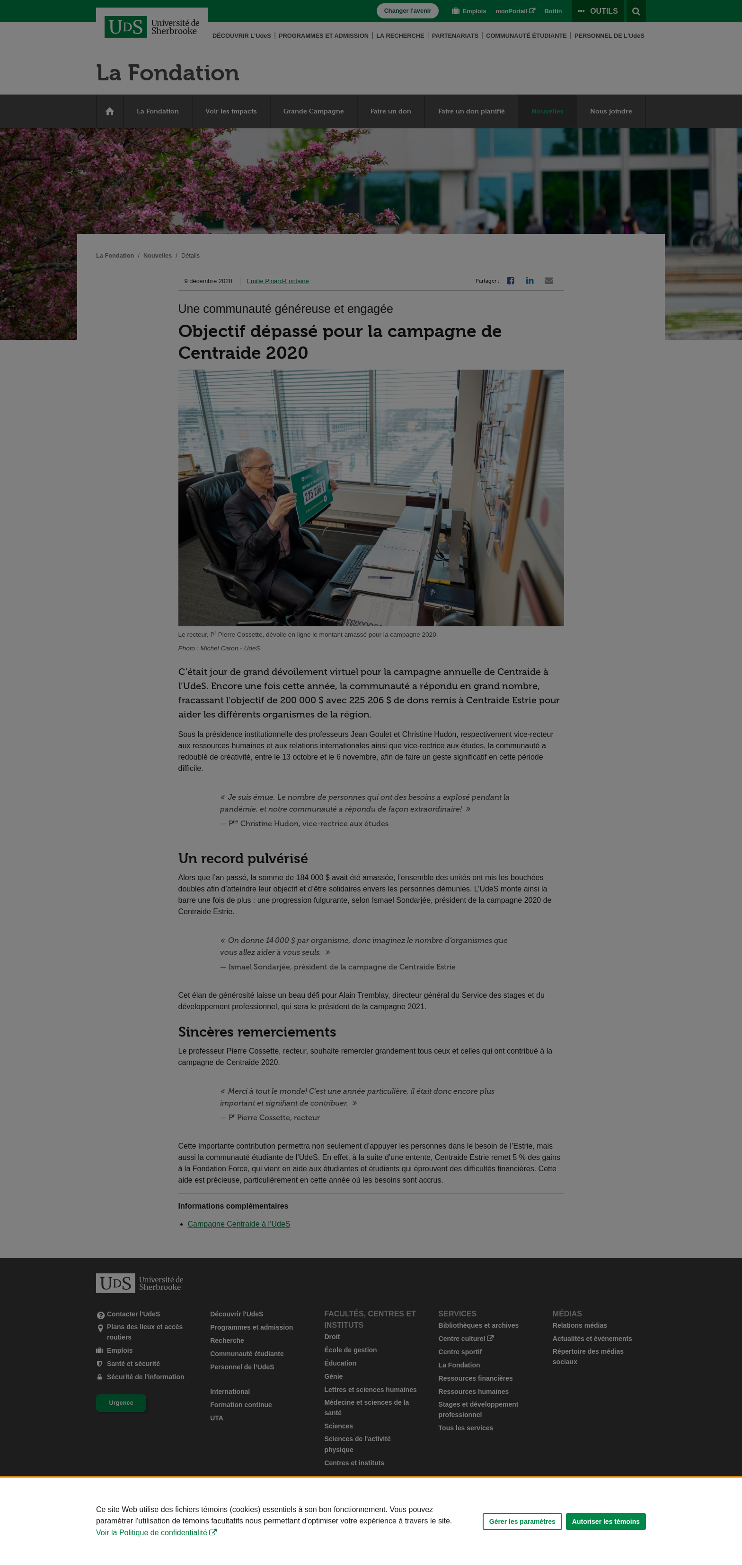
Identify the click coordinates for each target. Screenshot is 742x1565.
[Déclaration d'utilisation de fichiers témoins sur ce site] (371, 1521)
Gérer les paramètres (522, 1521)
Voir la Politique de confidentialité (151, 1533)
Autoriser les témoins (606, 1521)
